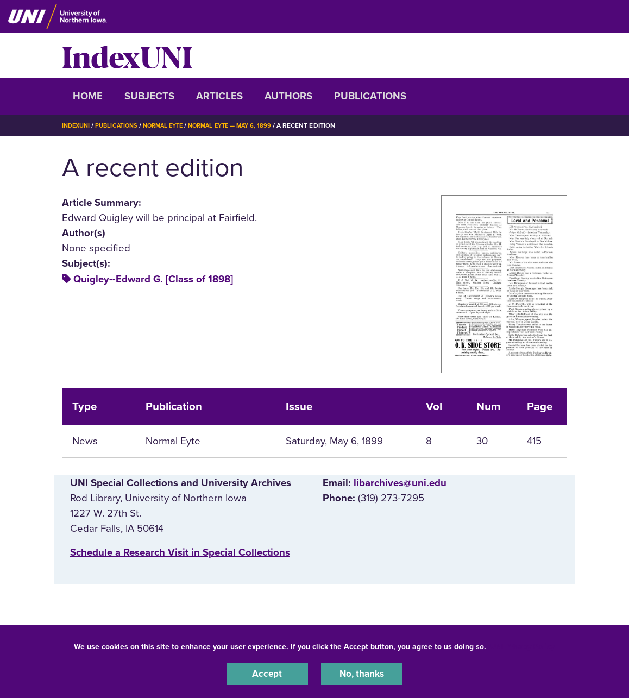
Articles (219, 96)
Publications (370, 96)
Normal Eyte (171, 125)
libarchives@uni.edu (400, 483)
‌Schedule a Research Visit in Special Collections (180, 552)
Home (88, 96)
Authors (288, 96)
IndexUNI (127, 55)
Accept (267, 673)
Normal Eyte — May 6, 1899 (244, 125)
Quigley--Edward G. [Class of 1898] (153, 279)
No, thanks (362, 673)
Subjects (149, 96)
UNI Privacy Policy (522, 644)
